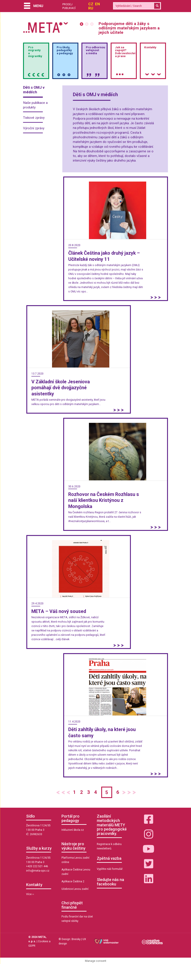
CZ (90, 4)
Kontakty (150, 47)
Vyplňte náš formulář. (110, 868)
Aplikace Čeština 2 (72, 881)
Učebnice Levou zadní (74, 888)
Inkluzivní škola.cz (72, 829)
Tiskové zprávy (34, 118)
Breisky (76, 939)
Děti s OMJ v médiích (34, 89)
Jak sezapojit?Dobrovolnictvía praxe (125, 52)
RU (90, 8)
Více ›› (30, 894)
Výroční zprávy (33, 128)
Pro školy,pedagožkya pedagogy (65, 50)
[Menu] (33, 6)
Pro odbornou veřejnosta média (95, 50)
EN (97, 4)
